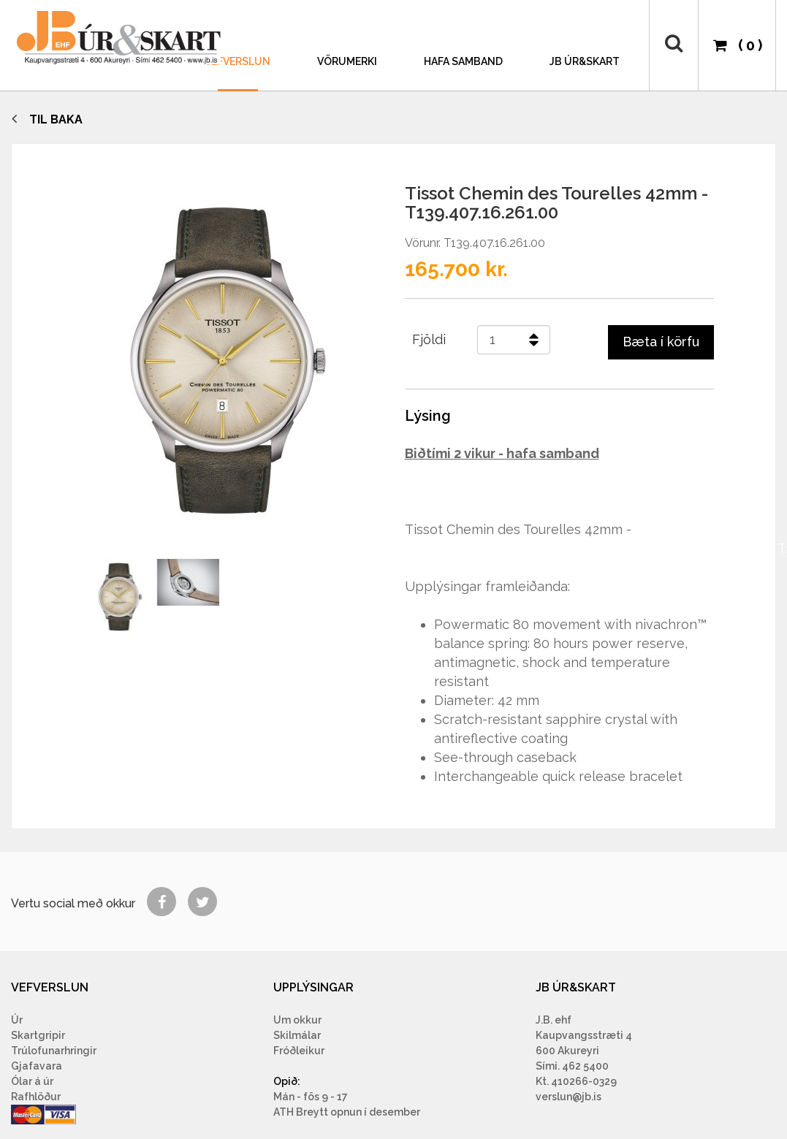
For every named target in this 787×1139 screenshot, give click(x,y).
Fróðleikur (298, 1050)
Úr (17, 1020)
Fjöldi (429, 339)
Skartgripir (38, 1035)
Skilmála (295, 1035)
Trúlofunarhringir (53, 1050)
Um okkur (297, 1020)
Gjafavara (36, 1066)
